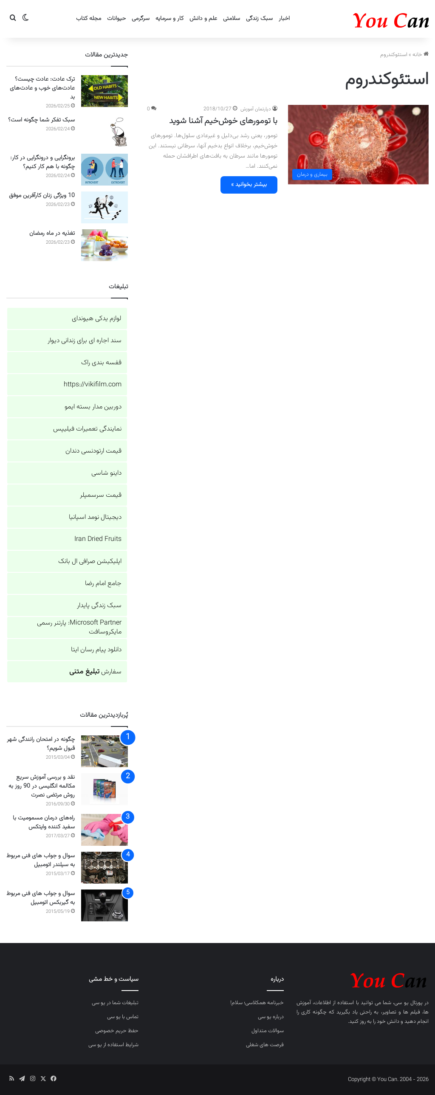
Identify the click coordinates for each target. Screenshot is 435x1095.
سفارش (95, 671)
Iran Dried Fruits (97, 539)
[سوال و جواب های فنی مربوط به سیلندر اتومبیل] (104, 868)
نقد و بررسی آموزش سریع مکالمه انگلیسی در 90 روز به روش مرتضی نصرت (41, 786)
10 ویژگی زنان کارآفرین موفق (42, 195)
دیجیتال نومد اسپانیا (95, 517)
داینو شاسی (106, 473)
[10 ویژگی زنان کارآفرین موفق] (104, 207)
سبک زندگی (259, 18)
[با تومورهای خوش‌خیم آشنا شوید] (358, 144)
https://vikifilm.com (92, 384)
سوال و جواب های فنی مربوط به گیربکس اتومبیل (40, 898)
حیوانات (116, 18)
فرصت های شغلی (265, 1045)
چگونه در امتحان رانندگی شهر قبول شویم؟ (41, 744)
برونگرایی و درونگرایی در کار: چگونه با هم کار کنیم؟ (42, 162)
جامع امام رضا (103, 583)
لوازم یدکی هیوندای (96, 318)
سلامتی (231, 18)
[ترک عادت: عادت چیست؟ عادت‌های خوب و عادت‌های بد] (104, 91)
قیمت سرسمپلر (100, 495)
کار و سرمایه (169, 18)
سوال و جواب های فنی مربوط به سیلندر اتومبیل (40, 860)
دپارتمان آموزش (255, 109)
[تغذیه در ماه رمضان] (104, 245)
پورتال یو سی (408, 1003)
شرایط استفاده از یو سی (113, 1045)
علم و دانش (203, 18)
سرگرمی (141, 18)
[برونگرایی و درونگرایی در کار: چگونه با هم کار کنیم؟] (104, 170)
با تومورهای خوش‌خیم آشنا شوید (223, 121)
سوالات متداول (267, 1031)
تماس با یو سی (122, 1017)
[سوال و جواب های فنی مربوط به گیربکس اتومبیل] (104, 905)
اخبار (284, 18)
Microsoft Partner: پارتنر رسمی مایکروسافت (79, 627)
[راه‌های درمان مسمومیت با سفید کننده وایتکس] (104, 830)
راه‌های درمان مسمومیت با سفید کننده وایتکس (44, 823)
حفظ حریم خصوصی (116, 1031)
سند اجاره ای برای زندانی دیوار (84, 340)
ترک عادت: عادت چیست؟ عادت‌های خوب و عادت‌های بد (42, 88)
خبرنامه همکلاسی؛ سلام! (257, 1003)
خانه (420, 55)
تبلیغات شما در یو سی (115, 1003)
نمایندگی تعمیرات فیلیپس (87, 429)
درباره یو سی (271, 1017)
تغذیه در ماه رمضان (52, 233)
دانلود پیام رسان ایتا (96, 649)
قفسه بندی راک (101, 362)
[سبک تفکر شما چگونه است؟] (104, 132)
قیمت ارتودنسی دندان (93, 451)
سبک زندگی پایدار (99, 605)
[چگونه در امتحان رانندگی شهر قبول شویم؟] (104, 751)
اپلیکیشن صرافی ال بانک (89, 561)
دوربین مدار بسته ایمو (93, 407)
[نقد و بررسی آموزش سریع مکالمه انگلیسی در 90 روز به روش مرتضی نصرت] (104, 789)
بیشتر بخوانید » (249, 184)
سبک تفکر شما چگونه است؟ (41, 120)
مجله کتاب (88, 18)
